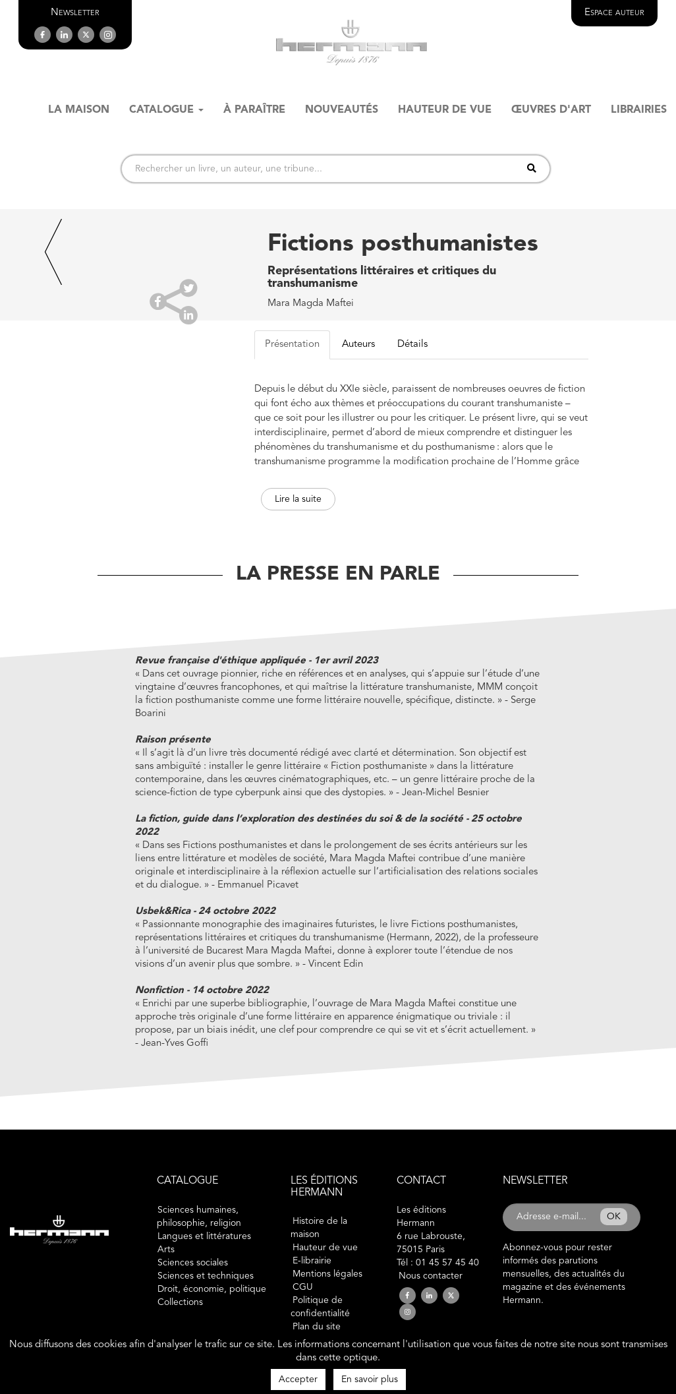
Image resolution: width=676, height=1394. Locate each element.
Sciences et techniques (205, 1276)
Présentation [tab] (292, 344)
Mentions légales (327, 1274)
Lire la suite (298, 499)
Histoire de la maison (319, 1228)
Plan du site (317, 1326)
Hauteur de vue (325, 1247)
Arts (166, 1249)
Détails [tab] (412, 344)
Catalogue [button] (166, 110)
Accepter (298, 1379)
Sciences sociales (192, 1262)
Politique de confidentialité (320, 1307)
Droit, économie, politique (211, 1289)
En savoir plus (369, 1379)
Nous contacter (431, 1276)
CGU (303, 1287)
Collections (180, 1302)
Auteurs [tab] (358, 344)
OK (614, 1216)
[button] (75, 13)
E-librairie (312, 1260)
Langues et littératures (204, 1236)
